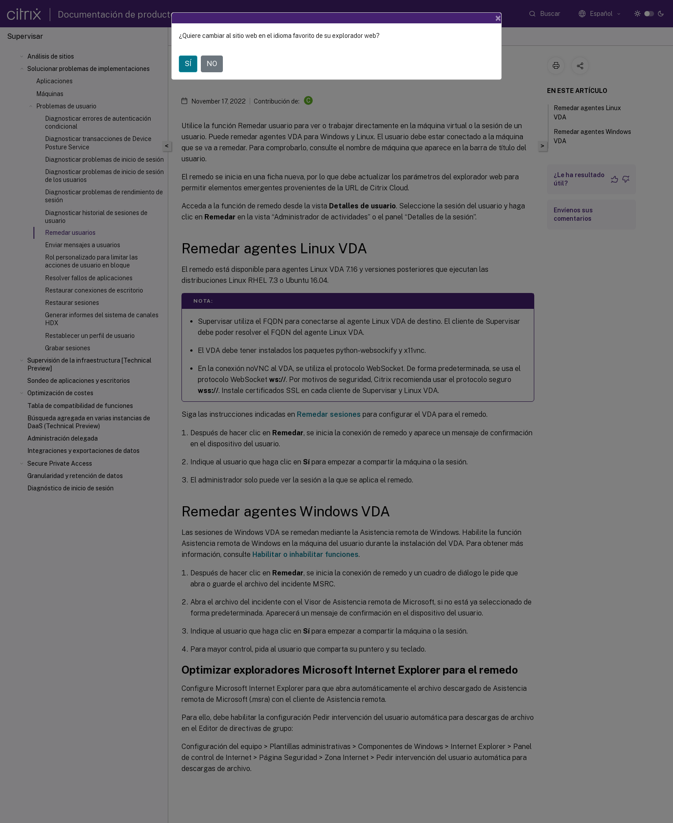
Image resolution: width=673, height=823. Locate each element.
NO (212, 63)
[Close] (498, 18)
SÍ (188, 63)
